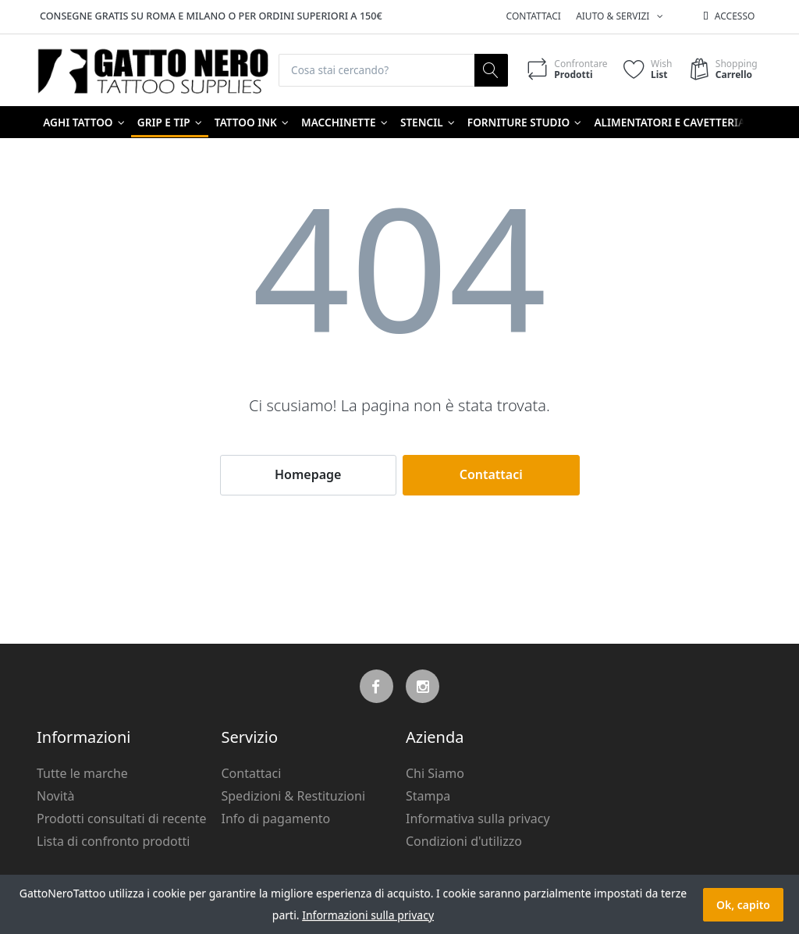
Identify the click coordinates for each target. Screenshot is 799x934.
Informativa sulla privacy (478, 818)
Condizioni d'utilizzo (464, 841)
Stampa (428, 796)
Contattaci (533, 16)
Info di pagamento (276, 818)
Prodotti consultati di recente (122, 818)
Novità (56, 796)
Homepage (308, 475)
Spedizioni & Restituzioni (294, 796)
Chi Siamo (435, 774)
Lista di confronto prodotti (113, 841)
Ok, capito (743, 904)
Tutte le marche (82, 774)
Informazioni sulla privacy (368, 914)
